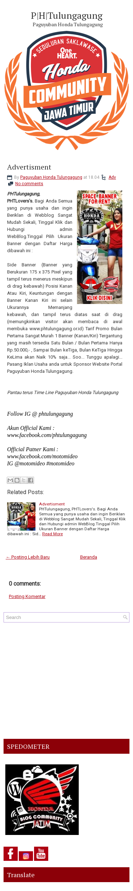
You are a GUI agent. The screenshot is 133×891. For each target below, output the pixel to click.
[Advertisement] (66, 681)
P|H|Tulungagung (66, 15)
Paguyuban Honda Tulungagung (51, 177)
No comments (29, 183)
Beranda (88, 557)
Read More (52, 533)
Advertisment (29, 167)
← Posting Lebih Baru (28, 557)
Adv (112, 177)
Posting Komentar (27, 596)
